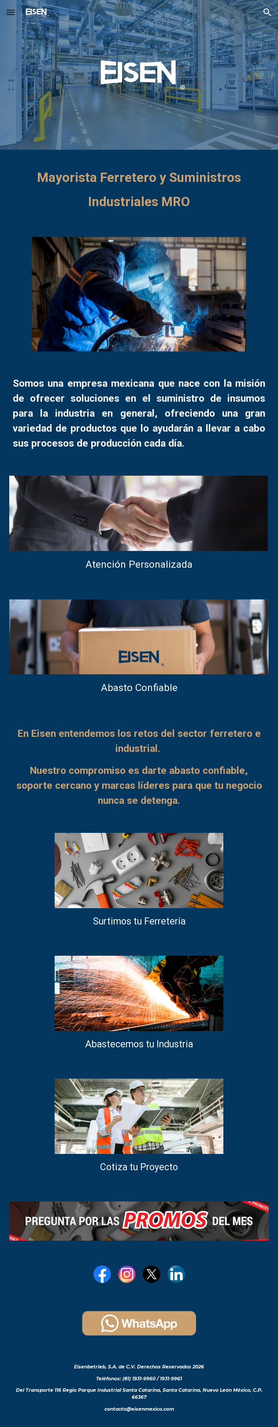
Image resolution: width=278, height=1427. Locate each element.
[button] (10, 12)
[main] (139, 188)
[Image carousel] (139, 294)
